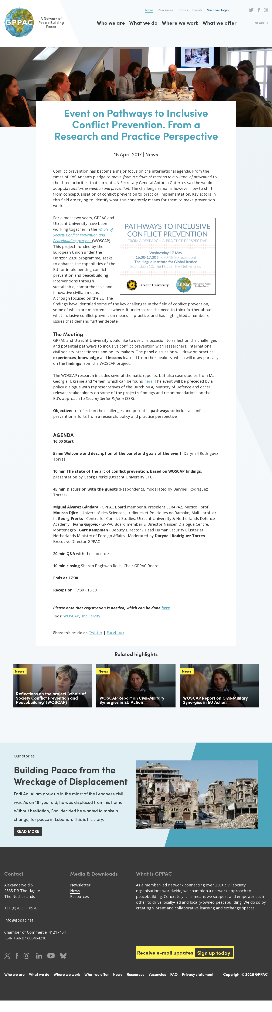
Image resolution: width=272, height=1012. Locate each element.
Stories (183, 9)
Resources (165, 9)
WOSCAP (71, 615)
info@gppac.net (18, 931)
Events (197, 9)
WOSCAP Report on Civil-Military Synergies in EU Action (131, 700)
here (148, 381)
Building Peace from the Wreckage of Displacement (70, 780)
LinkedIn (39, 967)
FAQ (174, 985)
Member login (218, 9)
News (149, 9)
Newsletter (80, 896)
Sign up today (214, 964)
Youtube (51, 967)
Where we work (180, 22)
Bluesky (63, 967)
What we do (143, 22)
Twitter (251, 10)
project (84, 240)
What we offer (220, 22)
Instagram (266, 10)
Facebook (259, 10)
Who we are (111, 22)
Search (261, 22)
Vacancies (157, 985)
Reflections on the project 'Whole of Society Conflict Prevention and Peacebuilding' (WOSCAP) (51, 697)
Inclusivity (91, 615)
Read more (27, 842)
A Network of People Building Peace (38, 22)
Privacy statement (197, 985)
